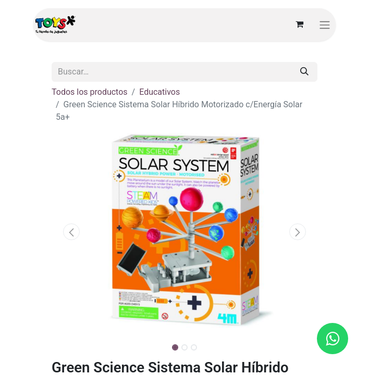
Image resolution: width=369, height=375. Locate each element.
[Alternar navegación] (325, 25)
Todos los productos (90, 92)
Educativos (159, 92)
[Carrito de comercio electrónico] (299, 24)
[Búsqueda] (304, 72)
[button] (72, 231)
